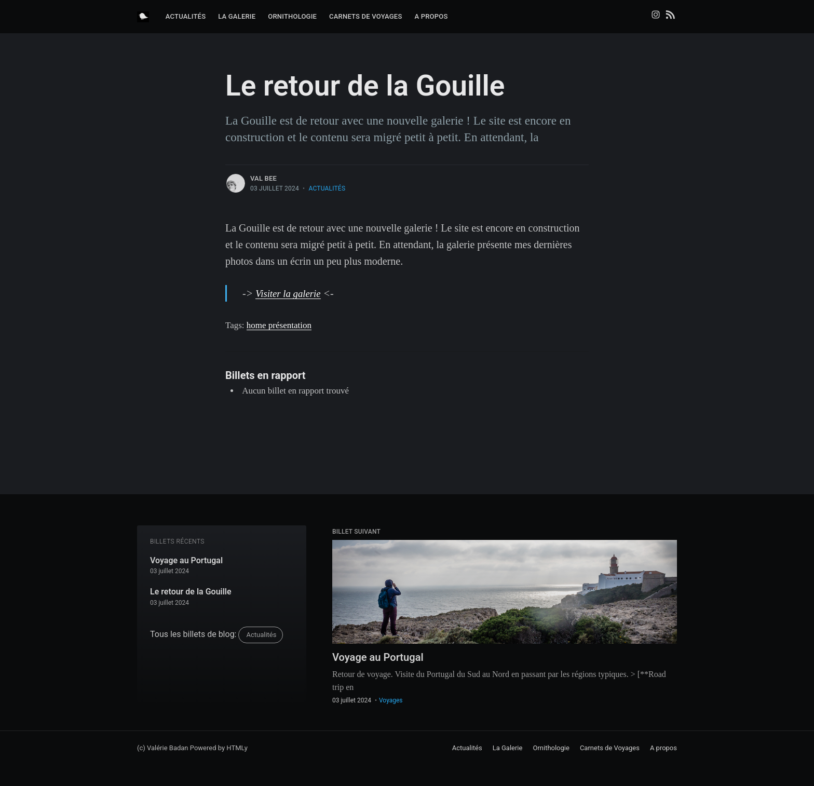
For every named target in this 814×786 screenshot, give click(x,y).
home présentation (279, 325)
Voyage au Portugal (186, 559)
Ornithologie (292, 16)
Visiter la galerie (290, 293)
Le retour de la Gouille (191, 590)
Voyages (391, 700)
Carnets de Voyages (365, 16)
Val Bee (263, 178)
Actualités (186, 16)
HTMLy (237, 748)
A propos (430, 16)
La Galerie (236, 16)
